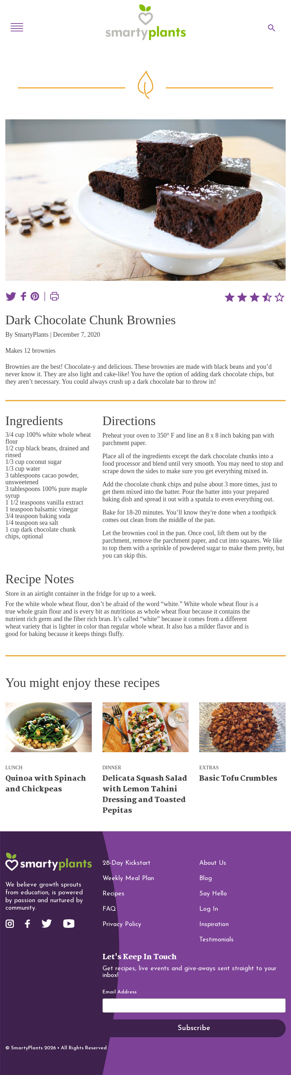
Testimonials (216, 939)
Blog (205, 878)
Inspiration (214, 924)
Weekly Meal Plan (128, 878)
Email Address (119, 992)
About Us (212, 863)
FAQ (109, 909)
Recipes (113, 893)
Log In (208, 909)
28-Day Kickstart (126, 863)
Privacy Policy (121, 924)
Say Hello (213, 893)
